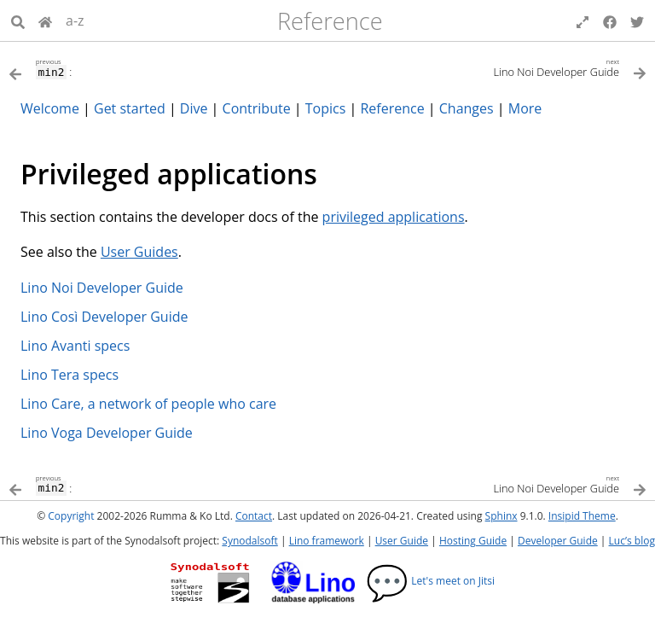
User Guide (401, 540)
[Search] (18, 20)
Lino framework (326, 540)
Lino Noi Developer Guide (101, 287)
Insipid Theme (582, 516)
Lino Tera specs (69, 374)
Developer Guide (558, 540)
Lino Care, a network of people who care (148, 403)
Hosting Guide (473, 540)
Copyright (71, 516)
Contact (253, 516)
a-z (75, 20)
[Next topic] (487, 67)
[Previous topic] (168, 67)
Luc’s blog (632, 540)
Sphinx (501, 516)
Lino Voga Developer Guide (106, 432)
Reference (330, 21)
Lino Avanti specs (75, 345)
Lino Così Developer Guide (104, 316)
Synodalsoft (249, 540)
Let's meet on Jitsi (430, 581)
